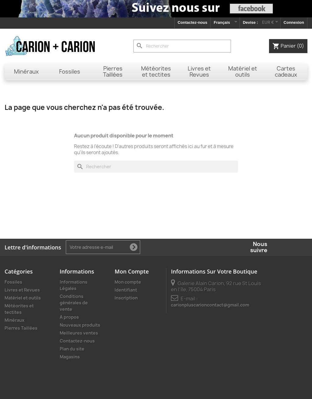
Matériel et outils (23, 298)
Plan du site (72, 349)
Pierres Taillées (21, 328)
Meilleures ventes (79, 333)
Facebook (274, 247)
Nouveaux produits (80, 325)
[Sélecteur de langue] (225, 23)
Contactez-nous (192, 22)
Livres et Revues (22, 290)
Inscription (126, 298)
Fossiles (13, 282)
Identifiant (126, 290)
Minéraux (14, 320)
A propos (69, 317)
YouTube (287, 247)
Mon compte (128, 282)
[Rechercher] (182, 46)
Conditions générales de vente (74, 302)
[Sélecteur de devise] (271, 22)
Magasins (70, 357)
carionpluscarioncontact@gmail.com (210, 305)
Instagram (301, 247)
